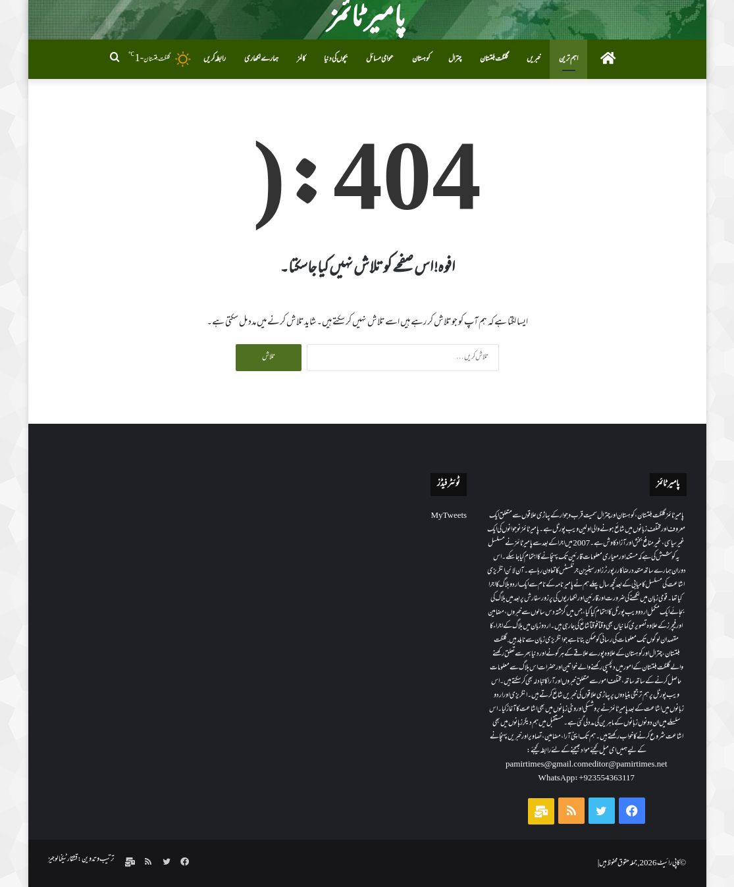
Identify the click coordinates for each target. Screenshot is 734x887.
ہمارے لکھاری (261, 59)
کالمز (301, 59)
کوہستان (421, 59)
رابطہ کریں (214, 59)
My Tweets (449, 516)
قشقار (63, 859)
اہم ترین (568, 59)
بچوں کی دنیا (336, 59)
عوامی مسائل (380, 59)
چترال (454, 59)
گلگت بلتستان (494, 59)
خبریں (533, 59)
